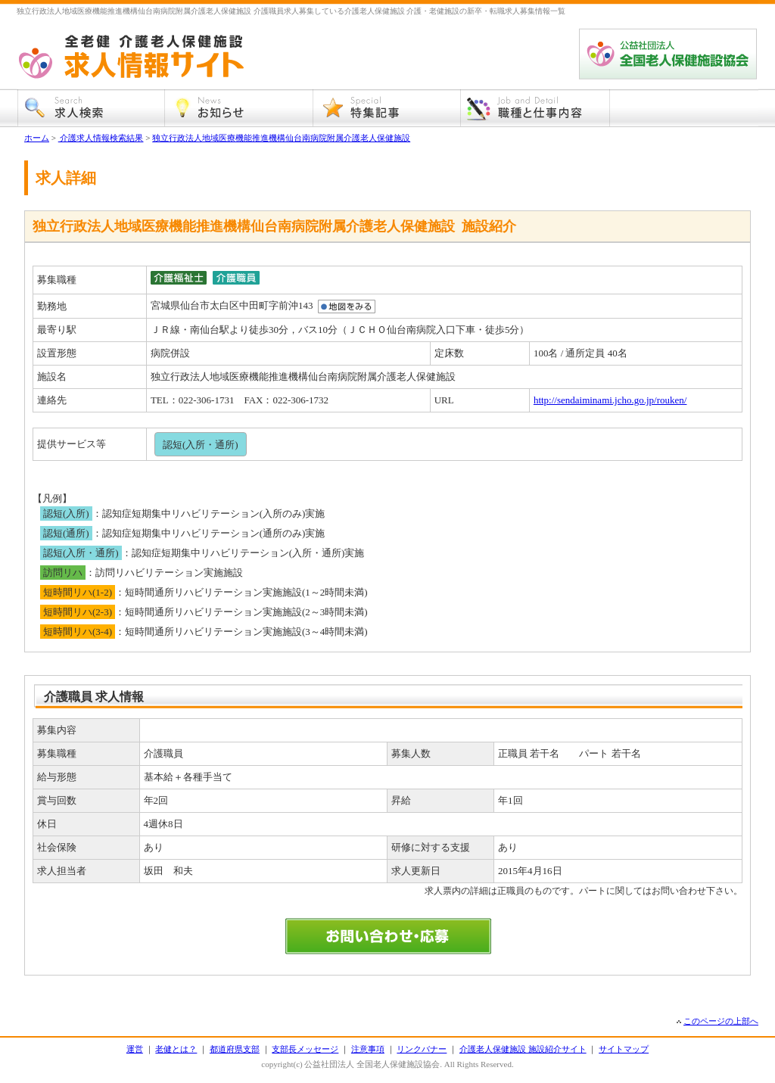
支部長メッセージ (305, 1048)
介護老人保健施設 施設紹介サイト (523, 1048)
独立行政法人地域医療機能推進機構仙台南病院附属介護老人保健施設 (281, 137)
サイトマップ (624, 1048)
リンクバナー (422, 1048)
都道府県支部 (235, 1048)
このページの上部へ (720, 1020)
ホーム (36, 137)
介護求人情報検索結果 (101, 137)
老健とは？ (176, 1048)
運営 (134, 1048)
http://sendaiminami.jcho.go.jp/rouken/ (610, 400)
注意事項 (367, 1048)
